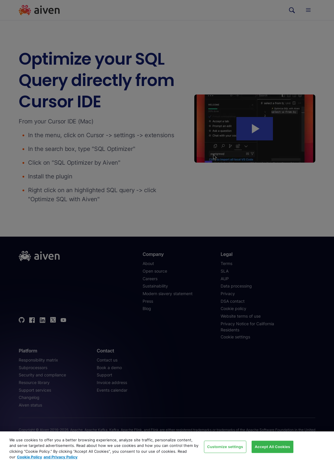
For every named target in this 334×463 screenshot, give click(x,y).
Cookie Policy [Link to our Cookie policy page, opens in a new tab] (29, 457)
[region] (167, 447)
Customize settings (225, 446)
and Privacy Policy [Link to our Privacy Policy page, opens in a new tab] (60, 457)
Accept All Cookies (272, 446)
